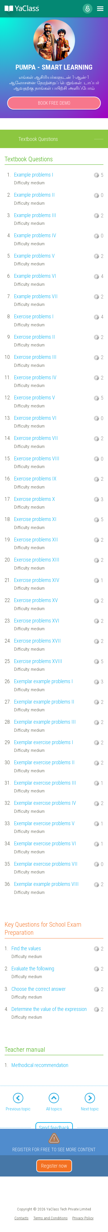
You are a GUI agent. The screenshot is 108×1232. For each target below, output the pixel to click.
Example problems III (35, 215)
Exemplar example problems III (45, 722)
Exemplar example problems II (44, 702)
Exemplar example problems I (43, 681)
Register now (54, 1166)
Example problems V (34, 256)
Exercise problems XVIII (38, 661)
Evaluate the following (33, 968)
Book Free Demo (54, 103)
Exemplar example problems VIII (46, 884)
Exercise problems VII (36, 438)
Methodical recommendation (40, 1065)
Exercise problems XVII (37, 641)
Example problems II (34, 195)
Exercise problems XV (36, 600)
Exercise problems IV (35, 377)
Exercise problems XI (35, 519)
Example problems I (33, 175)
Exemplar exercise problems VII (45, 864)
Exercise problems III (35, 357)
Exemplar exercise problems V (44, 823)
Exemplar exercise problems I (43, 742)
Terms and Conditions (50, 1218)
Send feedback (54, 1128)
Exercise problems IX (35, 479)
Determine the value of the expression (49, 1009)
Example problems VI (35, 276)
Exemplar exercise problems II (44, 762)
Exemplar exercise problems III (45, 783)
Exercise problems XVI (36, 621)
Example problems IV (35, 235)
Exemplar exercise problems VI (45, 843)
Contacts (21, 1218)
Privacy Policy (83, 1218)
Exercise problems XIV (36, 580)
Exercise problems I (34, 316)
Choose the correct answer (39, 989)
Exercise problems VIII (36, 458)
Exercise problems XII (36, 540)
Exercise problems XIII (36, 560)
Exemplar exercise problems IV (45, 803)
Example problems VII (36, 296)
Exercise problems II (34, 337)
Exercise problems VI (35, 418)
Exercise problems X (34, 499)
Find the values (26, 948)
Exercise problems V (34, 397)
